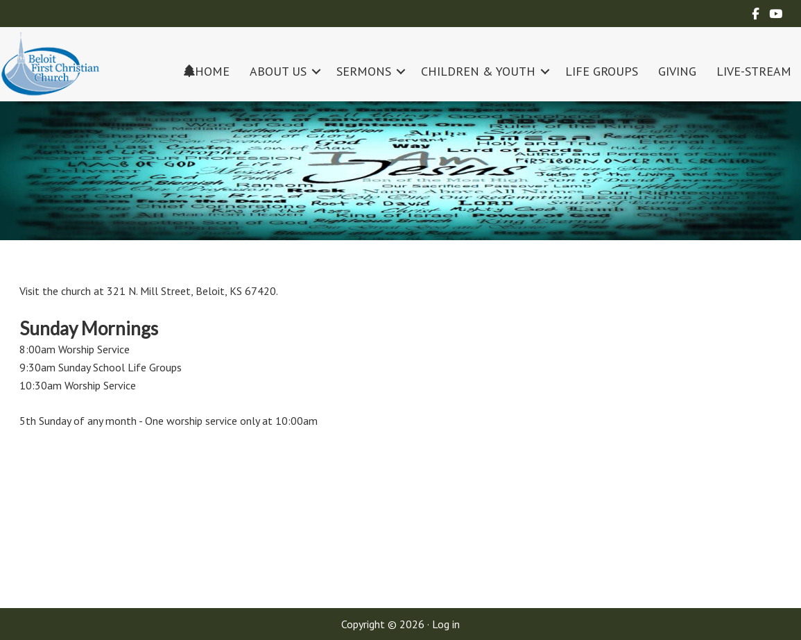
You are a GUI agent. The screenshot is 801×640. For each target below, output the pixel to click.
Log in (446, 624)
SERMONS (363, 71)
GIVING (677, 71)
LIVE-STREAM (753, 71)
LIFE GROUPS (601, 71)
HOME (207, 71)
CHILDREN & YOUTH (478, 71)
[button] (316, 71)
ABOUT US (278, 71)
